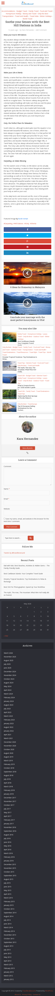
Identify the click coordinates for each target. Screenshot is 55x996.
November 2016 (10, 825)
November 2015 (10, 866)
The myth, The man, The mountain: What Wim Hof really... (27, 369)
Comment (7, 464)
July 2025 (7, 662)
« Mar (6, 634)
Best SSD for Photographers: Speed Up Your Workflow (24, 585)
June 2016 (7, 840)
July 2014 (7, 918)
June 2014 (7, 921)
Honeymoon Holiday (13, 14)
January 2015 (9, 903)
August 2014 (8, 914)
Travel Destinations (9, 352)
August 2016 (8, 832)
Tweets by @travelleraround (14, 551)
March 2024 (8, 691)
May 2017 (7, 810)
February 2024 (9, 695)
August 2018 (8, 773)
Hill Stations (19, 223)
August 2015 (8, 877)
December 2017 (10, 795)
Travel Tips (42, 352)
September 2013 (10, 940)
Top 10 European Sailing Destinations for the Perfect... (26, 406)
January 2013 (9, 970)
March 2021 (8, 736)
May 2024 (7, 684)
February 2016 (9, 855)
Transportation (7, 16)
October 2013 (9, 936)
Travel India (34, 16)
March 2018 (8, 784)
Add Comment (41, 30)
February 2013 (9, 966)
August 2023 (8, 703)
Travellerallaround (29, 989)
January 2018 (9, 792)
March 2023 (8, 714)
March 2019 (8, 758)
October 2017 (9, 803)
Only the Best (43, 14)
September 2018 (10, 769)
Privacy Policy (27, 992)
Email (6, 497)
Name (7, 487)
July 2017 (7, 806)
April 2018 (7, 780)
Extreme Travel (31, 363)
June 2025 (7, 666)
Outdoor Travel (38, 337)
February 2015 (9, 899)
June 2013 (7, 951)
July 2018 (7, 777)
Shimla (33, 223)
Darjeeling (8, 223)
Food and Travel (46, 11)
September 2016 (10, 829)
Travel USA (21, 375)
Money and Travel (29, 14)
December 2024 (10, 669)
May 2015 (7, 888)
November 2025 (10, 654)
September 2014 (10, 910)
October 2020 (9, 747)
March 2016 (8, 851)
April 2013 (7, 959)
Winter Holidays (46, 16)
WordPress (49, 989)
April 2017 (7, 814)
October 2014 (9, 907)
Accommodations (8, 11)
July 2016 (7, 836)
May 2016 (7, 844)
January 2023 (9, 721)
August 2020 (8, 751)
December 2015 (10, 862)
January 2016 (9, 858)
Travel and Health (21, 16)
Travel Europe (32, 402)
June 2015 (7, 884)
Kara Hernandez (28, 30)
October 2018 (9, 766)
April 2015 (7, 892)
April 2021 (7, 732)
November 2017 (10, 799)
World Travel (27, 19)
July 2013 (7, 947)
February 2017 (9, 818)
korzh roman (23, 219)
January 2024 (9, 699)
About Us (18, 992)
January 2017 (9, 821)
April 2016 (7, 847)
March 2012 (8, 973)
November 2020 (10, 743)
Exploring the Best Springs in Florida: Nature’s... (27, 397)
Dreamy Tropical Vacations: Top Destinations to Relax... (20, 358)
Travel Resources (22, 352)
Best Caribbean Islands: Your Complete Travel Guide (19, 343)
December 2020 (10, 740)
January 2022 (9, 729)
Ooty (27, 223)
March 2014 (8, 925)
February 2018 (9, 788)
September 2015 (10, 873)
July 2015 (7, 881)
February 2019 (9, 762)
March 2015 (8, 895)
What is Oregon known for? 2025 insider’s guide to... (19, 387)
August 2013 (8, 944)
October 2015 (9, 870)
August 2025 (8, 658)
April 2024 (7, 688)
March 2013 (8, 962)
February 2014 (9, 929)
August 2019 (8, 755)
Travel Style (33, 352)
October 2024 (9, 677)
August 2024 (8, 680)
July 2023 (7, 706)
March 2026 (8, 651)
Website (7, 506)
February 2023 (9, 717)
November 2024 (10, 673)
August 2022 (8, 725)
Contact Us (36, 992)
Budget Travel (21, 11)
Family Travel (34, 11)
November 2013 (10, 933)
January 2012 (9, 977)
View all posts (27, 446)
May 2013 (7, 955)
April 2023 (7, 710)
